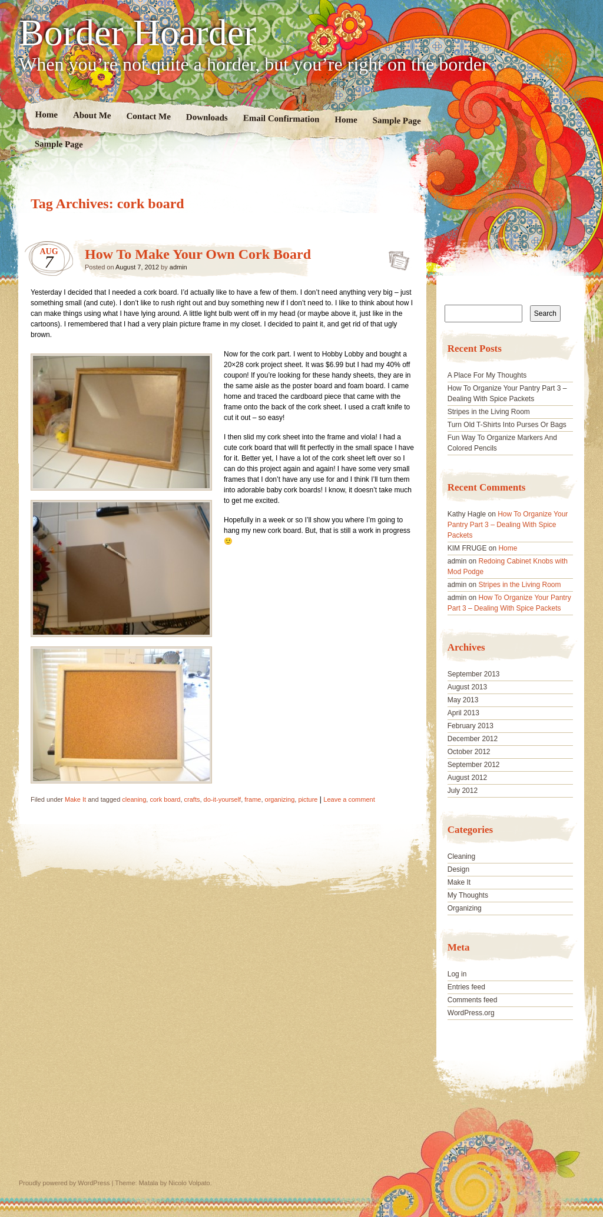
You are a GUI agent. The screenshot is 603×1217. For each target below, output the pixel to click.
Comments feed (473, 1000)
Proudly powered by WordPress (64, 1182)
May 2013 (463, 700)
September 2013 (474, 674)
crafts (192, 799)
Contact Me (148, 116)
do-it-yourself (222, 799)
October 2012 (469, 752)
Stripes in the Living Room (489, 412)
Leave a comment (349, 799)
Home (46, 114)
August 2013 (467, 687)
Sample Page (397, 120)
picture (307, 799)
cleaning (134, 799)
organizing (280, 799)
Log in (457, 974)
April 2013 (463, 713)
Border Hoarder (137, 33)
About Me (92, 115)
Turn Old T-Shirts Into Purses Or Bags (507, 425)
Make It (75, 799)
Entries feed (466, 987)
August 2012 (467, 777)
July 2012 (463, 790)
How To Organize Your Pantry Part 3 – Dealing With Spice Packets (508, 524)
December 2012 (473, 739)
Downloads (207, 117)
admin (178, 267)
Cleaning (461, 856)
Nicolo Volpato (189, 1182)
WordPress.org (471, 1013)
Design (458, 869)
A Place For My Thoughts (487, 375)
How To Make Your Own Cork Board (198, 254)
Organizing (465, 908)
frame (252, 799)
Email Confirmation (281, 118)
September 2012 (474, 765)
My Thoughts (468, 895)
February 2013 (470, 726)
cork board (165, 799)
